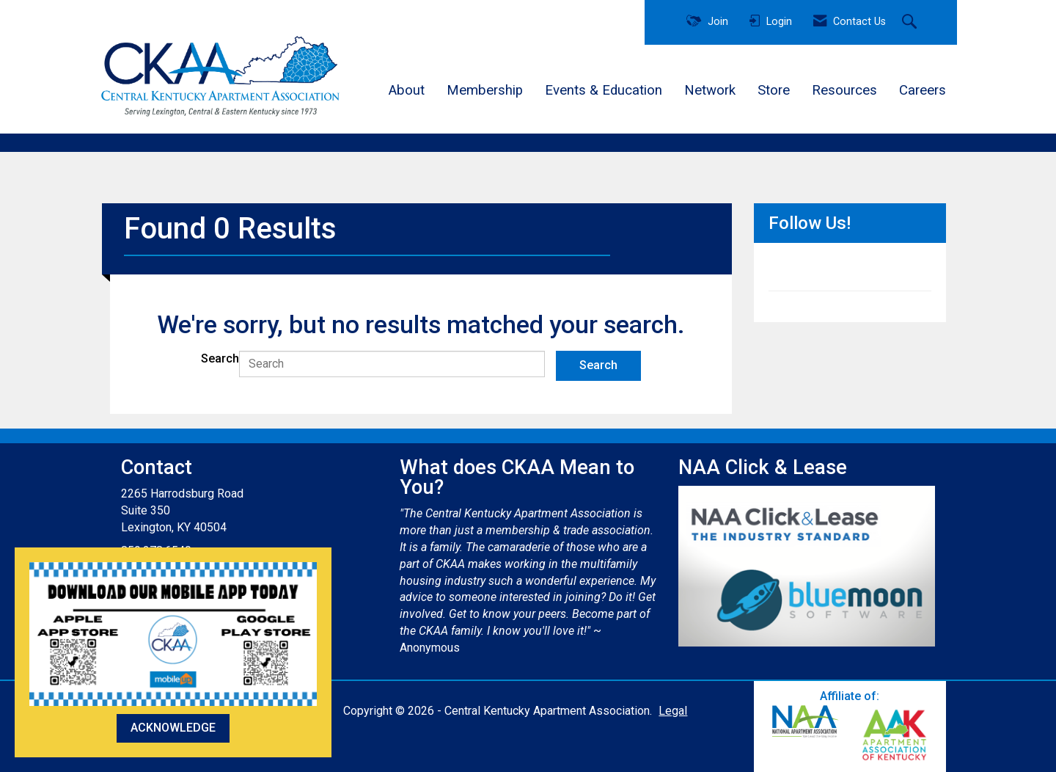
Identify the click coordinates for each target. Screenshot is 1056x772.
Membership (485, 90)
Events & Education (603, 90)
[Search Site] (911, 22)
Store (774, 90)
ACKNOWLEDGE (173, 728)
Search (220, 358)
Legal (673, 711)
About (407, 90)
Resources (844, 90)
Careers (922, 90)
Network (710, 90)
